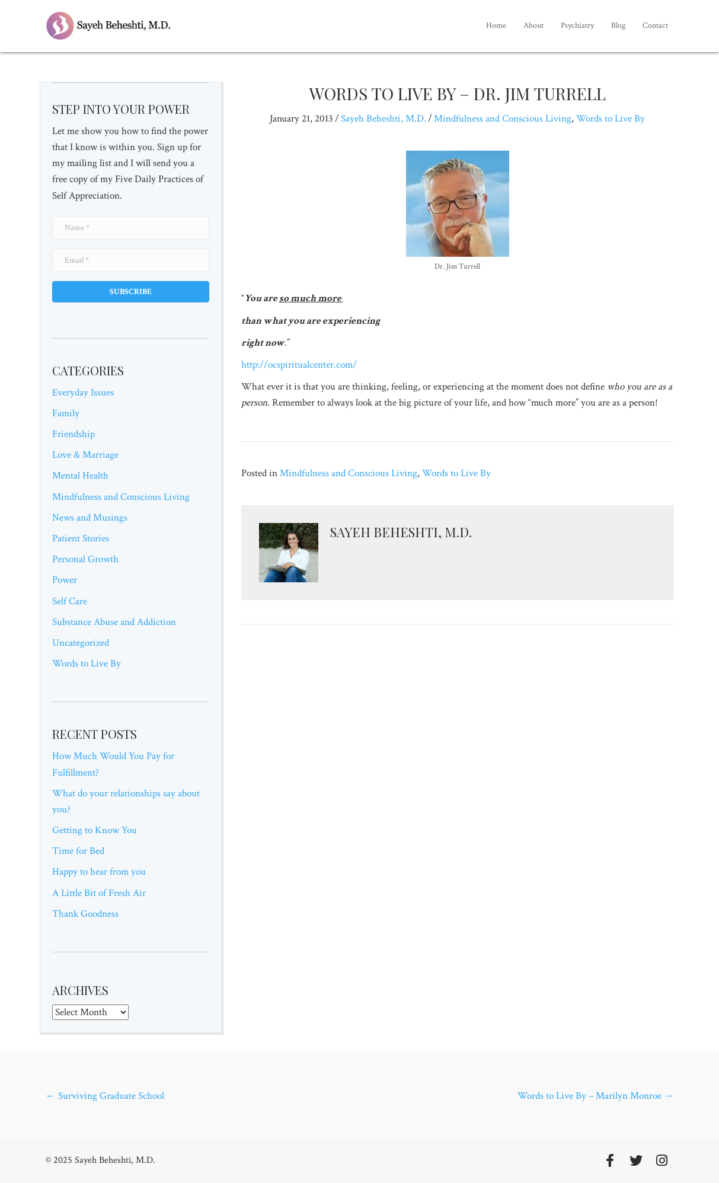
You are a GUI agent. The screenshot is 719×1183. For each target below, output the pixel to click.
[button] (130, 291)
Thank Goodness (85, 913)
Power (64, 579)
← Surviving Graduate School (105, 1095)
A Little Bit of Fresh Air (99, 893)
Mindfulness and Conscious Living (121, 496)
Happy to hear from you (99, 871)
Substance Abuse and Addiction (114, 622)
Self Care (69, 601)
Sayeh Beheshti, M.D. (383, 118)
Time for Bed (78, 850)
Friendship (73, 434)
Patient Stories (80, 538)
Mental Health (80, 475)
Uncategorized (80, 642)
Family (65, 413)
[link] (496, 26)
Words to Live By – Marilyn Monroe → (595, 1095)
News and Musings (89, 517)
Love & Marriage (85, 454)
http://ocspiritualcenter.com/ (299, 364)
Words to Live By (86, 663)
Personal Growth (85, 559)
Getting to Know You (94, 830)
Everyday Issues (83, 392)
